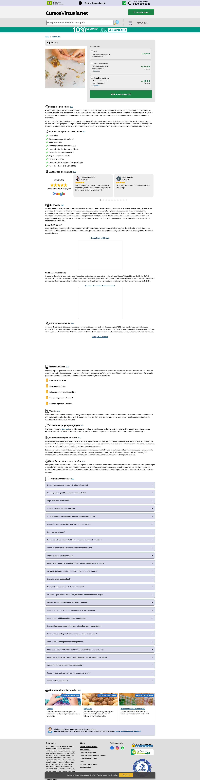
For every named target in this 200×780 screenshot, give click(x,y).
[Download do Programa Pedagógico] (70, 429)
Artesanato (56, 36)
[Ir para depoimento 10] (126, 200)
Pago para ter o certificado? (58, 501)
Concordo (126, 775)
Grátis (95, 51)
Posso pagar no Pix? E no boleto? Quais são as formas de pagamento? (75, 563)
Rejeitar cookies (102, 775)
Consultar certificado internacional (93, 755)
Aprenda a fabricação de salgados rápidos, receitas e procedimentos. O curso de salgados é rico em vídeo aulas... (98, 714)
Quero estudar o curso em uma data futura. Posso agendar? (71, 610)
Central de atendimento (88, 747)
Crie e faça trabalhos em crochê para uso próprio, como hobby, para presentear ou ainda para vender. (63, 714)
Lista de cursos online (88, 758)
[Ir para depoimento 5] (112, 200)
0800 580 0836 (141, 3)
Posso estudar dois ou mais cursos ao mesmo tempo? (69, 673)
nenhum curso (142, 23)
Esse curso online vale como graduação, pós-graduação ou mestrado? (75, 649)
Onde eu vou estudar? (56, 532)
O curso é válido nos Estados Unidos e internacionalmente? (71, 516)
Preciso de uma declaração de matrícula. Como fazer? (68, 602)
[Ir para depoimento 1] (100, 200)
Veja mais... (96, 71)
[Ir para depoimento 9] (123, 200)
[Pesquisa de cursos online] (80, 22)
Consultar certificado (88, 752)
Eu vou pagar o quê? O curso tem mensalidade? (66, 493)
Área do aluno (85, 750)
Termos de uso (85, 767)
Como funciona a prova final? (59, 579)
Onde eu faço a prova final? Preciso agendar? (65, 587)
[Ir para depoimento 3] (106, 200)
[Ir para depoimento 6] (115, 200)
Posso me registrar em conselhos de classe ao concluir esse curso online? (77, 657)
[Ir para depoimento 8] (121, 200)
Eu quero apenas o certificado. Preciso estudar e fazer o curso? (72, 571)
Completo (97, 78)
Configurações (113, 775)
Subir (71, 107)
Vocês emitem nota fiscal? (57, 681)
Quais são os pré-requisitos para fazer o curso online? (69, 524)
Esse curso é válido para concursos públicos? (65, 642)
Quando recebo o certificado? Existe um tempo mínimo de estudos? (74, 540)
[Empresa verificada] (142, 754)
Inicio (47, 36)
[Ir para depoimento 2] (103, 200)
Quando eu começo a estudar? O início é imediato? (67, 485)
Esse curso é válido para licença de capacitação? (67, 618)
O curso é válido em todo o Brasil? (61, 508)
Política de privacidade (88, 764)
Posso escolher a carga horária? (60, 555)
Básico (96, 63)
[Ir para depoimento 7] (118, 200)
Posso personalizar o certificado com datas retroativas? (69, 548)
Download (65, 429)
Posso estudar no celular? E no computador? (65, 665)
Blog (82, 761)
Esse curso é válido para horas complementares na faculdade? (72, 634)
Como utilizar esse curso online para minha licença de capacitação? (74, 626)
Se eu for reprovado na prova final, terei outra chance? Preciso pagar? (75, 595)
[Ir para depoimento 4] (109, 200)
